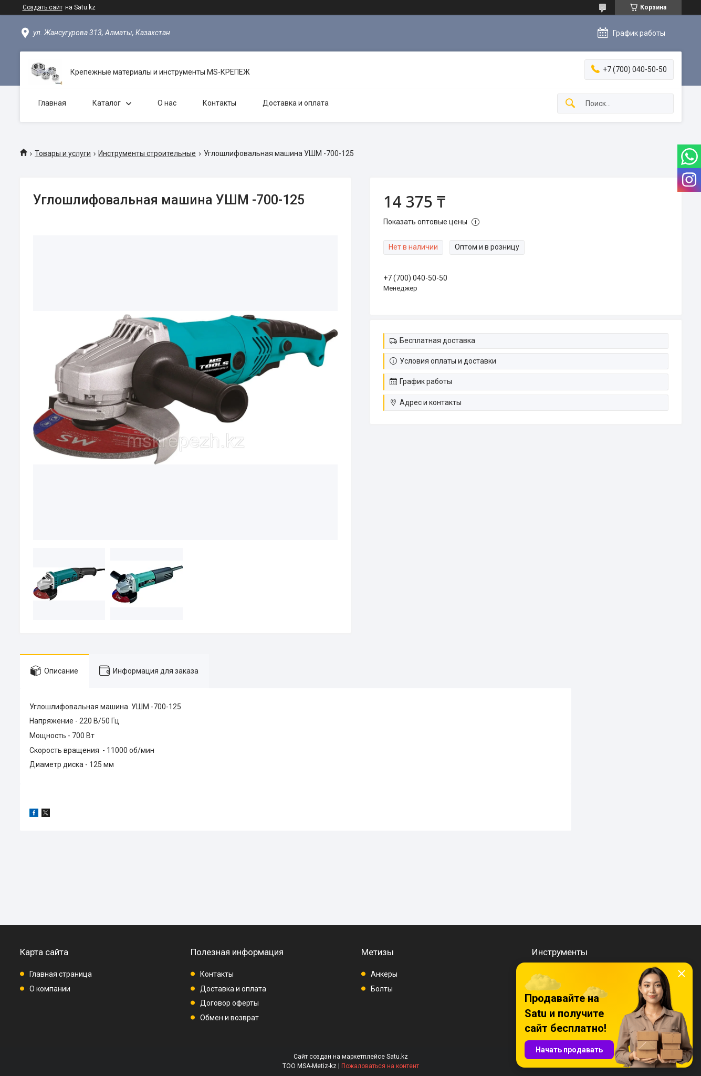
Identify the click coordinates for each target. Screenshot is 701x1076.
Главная (52, 103)
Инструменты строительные (147, 153)
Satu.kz (397, 1056)
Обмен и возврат (229, 1017)
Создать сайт (42, 7)
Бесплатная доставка (437, 340)
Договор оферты (229, 1003)
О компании (49, 989)
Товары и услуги (63, 153)
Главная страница (60, 974)
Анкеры (384, 974)
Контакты (219, 103)
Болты (382, 989)
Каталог (106, 103)
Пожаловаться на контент (380, 1066)
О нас (167, 103)
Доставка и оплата (296, 103)
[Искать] (570, 104)
